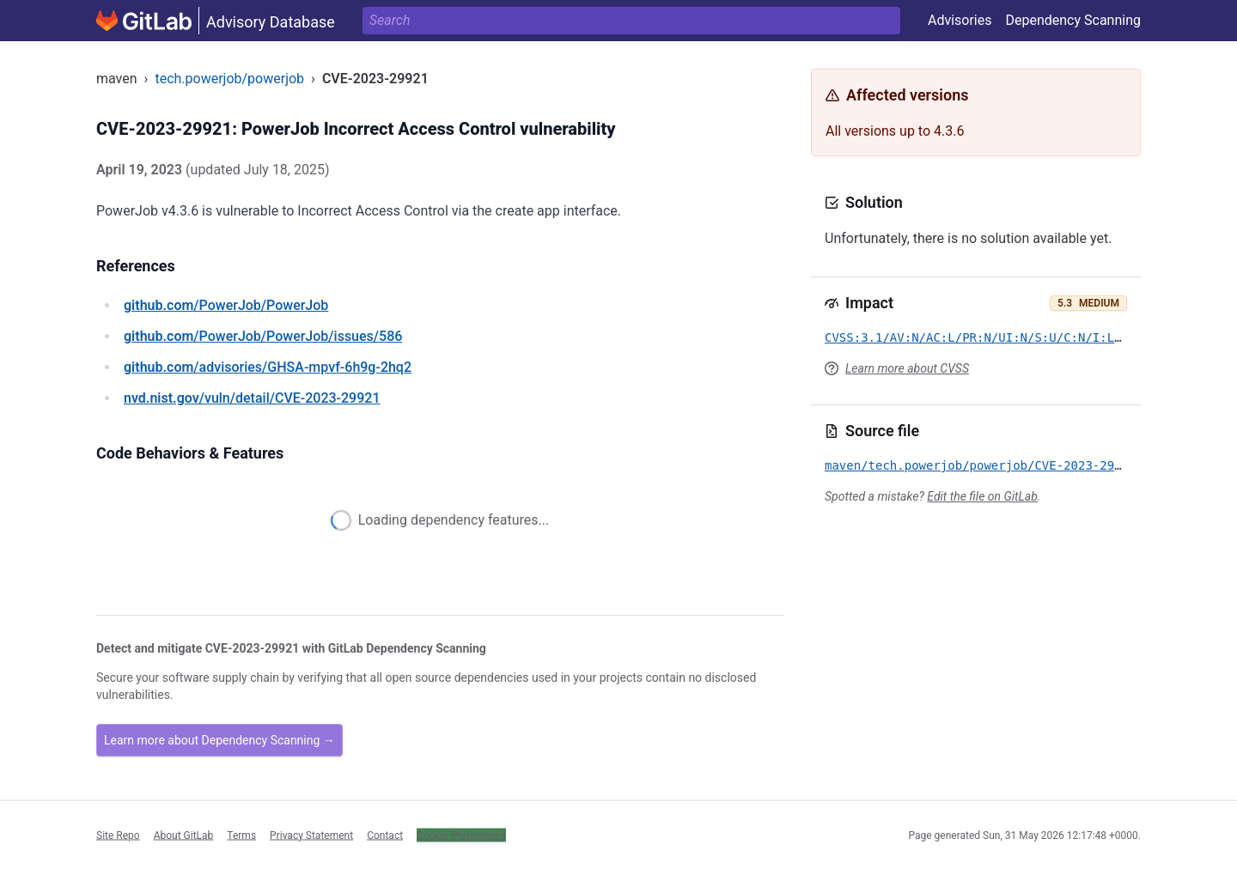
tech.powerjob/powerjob (229, 78)
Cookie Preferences (461, 835)
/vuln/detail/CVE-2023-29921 (252, 398)
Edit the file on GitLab (982, 496)
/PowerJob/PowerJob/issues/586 (263, 336)
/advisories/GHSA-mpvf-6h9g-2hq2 (267, 367)
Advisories (960, 20)
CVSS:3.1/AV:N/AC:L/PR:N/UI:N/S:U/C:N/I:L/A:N (984, 337)
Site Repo (118, 835)
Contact (385, 835)
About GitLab (184, 835)
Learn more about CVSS (907, 368)
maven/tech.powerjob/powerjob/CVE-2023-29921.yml (995, 465)
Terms (241, 835)
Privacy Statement (311, 835)
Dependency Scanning (1073, 20)
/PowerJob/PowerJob (226, 305)
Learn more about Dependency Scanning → (219, 740)
